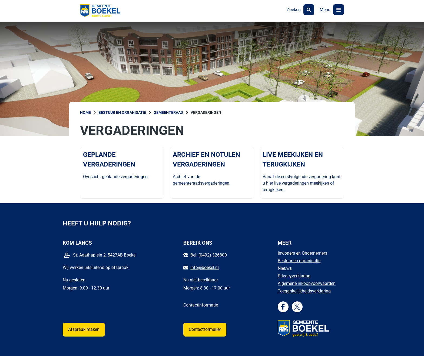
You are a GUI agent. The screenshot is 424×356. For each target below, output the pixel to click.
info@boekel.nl (204, 267)
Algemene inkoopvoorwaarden (307, 283)
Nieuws (285, 268)
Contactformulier (205, 329)
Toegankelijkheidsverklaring (304, 291)
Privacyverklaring (294, 275)
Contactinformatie (200, 305)
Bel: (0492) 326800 (208, 255)
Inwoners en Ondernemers (302, 253)
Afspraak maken (84, 329)
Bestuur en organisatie (299, 260)
